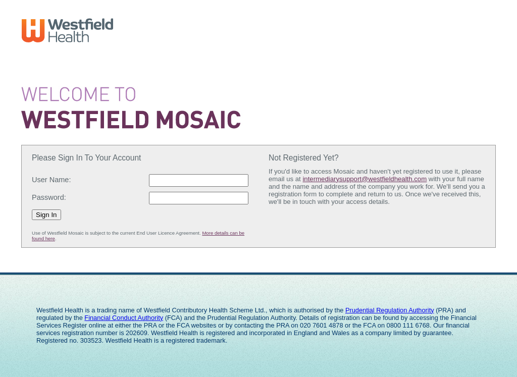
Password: (49, 197)
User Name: (51, 180)
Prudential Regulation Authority (389, 310)
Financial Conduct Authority (123, 317)
